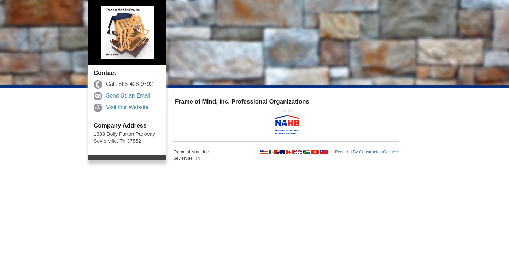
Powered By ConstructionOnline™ (367, 151)
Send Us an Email (128, 96)
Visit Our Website (127, 107)
